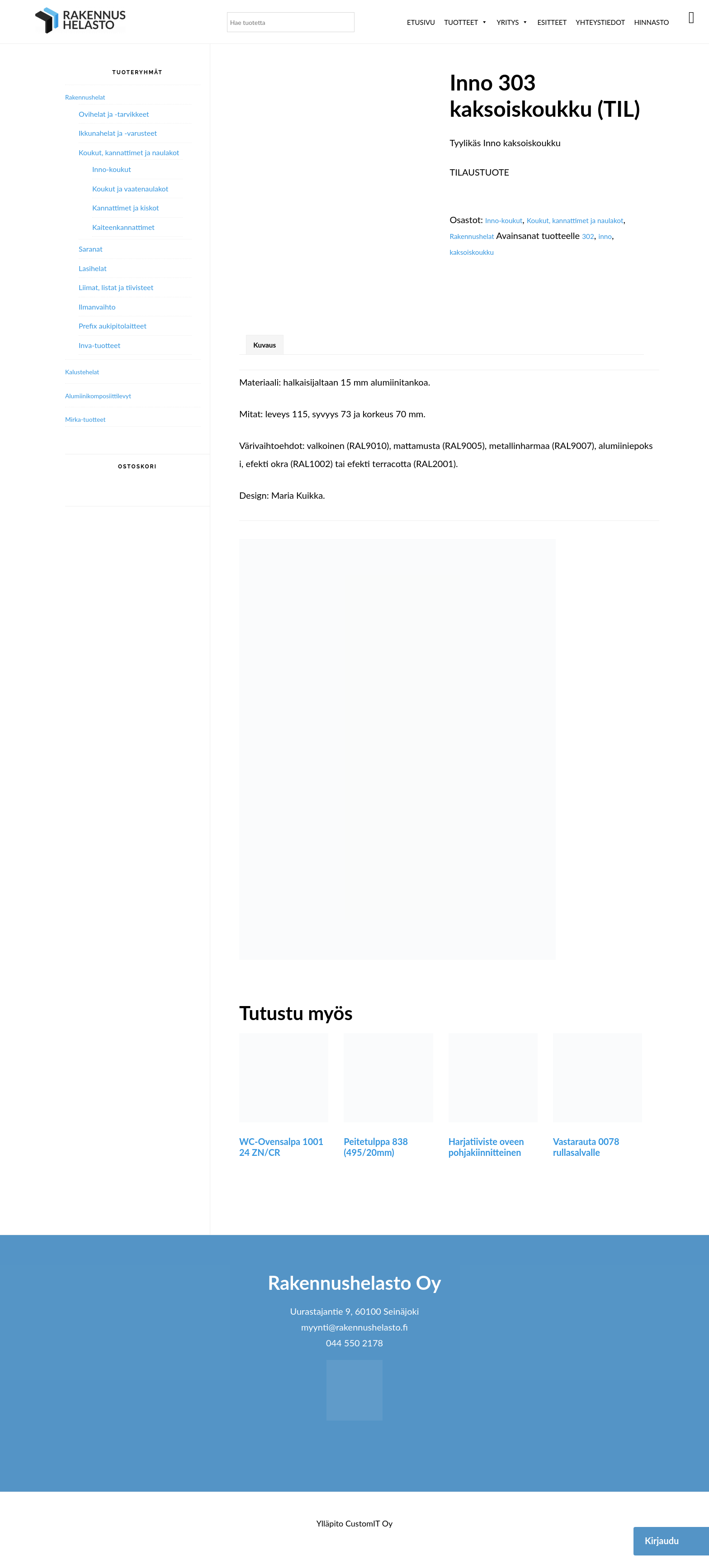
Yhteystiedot (600, 22)
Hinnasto (651, 22)
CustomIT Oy (368, 1529)
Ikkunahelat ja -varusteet (118, 133)
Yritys (512, 22)
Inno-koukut (509, 219)
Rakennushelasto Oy (80, 21)
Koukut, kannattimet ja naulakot (129, 152)
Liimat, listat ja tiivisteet (116, 287)
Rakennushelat (517, 235)
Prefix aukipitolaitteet (113, 325)
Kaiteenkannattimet (123, 227)
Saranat (91, 248)
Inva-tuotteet (99, 345)
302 (457, 251)
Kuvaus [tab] (270, 347)
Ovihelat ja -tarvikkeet (114, 114)
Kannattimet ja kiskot (125, 207)
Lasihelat (93, 268)
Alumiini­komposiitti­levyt (108, 395)
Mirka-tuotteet (91, 419)
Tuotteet (465, 22)
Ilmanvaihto (97, 306)
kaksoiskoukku (520, 251)
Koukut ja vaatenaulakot (130, 188)
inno (478, 251)
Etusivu (421, 22)
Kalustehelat (87, 371)
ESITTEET (552, 22)
